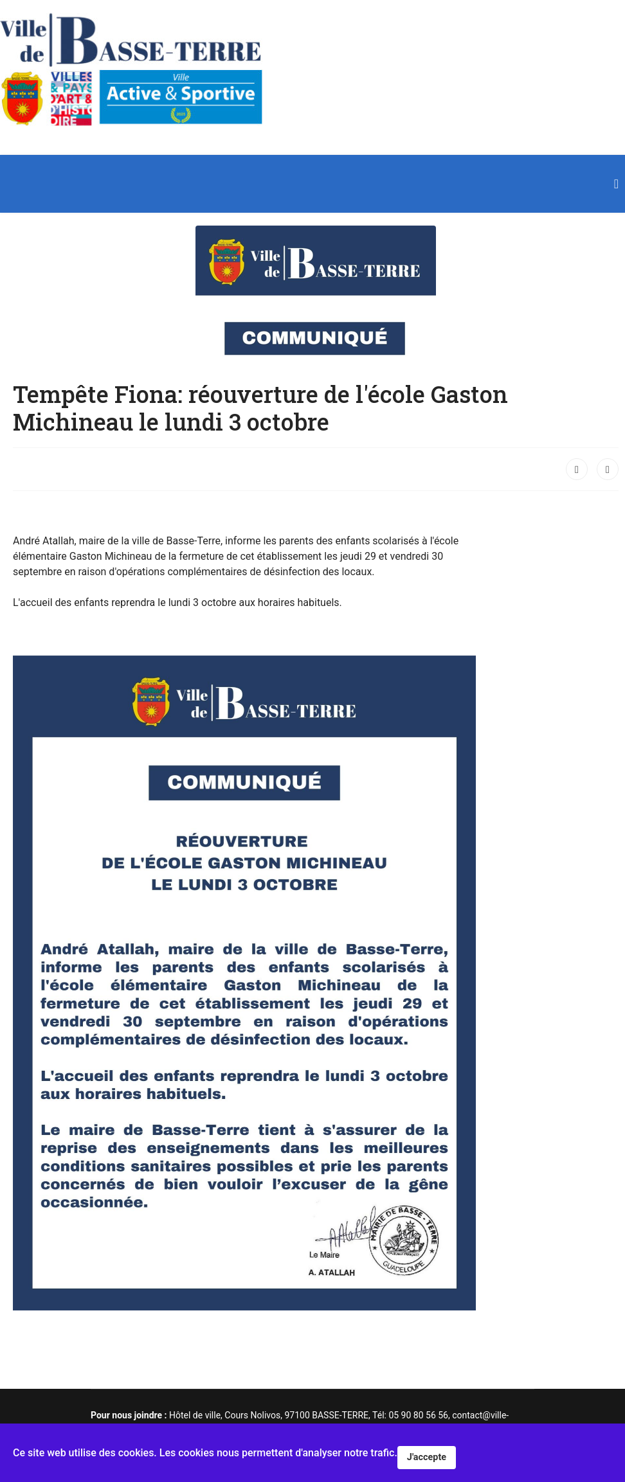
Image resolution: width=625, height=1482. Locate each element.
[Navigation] (616, 184)
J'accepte (426, 1457)
